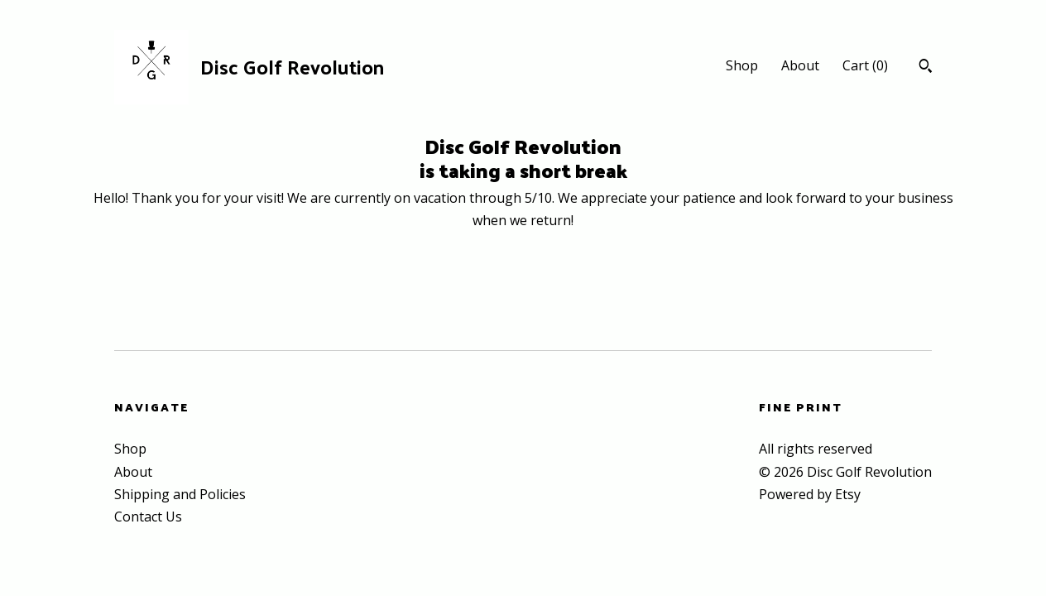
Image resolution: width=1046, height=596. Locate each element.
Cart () (865, 65)
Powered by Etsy (810, 494)
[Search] (925, 68)
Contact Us (148, 516)
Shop (742, 65)
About (800, 65)
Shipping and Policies (180, 494)
